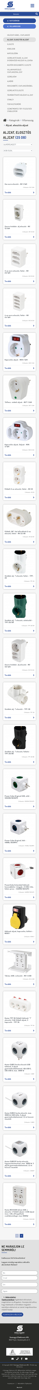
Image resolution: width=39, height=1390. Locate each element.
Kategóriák (13, 21)
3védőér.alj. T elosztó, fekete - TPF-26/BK (17, 753)
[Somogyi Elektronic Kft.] (32, 5)
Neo (19, 1387)
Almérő (10, 81)
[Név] (19, 1273)
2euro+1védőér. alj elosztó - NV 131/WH (17, 666)
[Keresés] (17, 14)
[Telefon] (17, 1359)
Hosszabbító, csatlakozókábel (20, 86)
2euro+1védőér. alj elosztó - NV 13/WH (17, 227)
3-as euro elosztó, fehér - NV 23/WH (17, 272)
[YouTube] (26, 1359)
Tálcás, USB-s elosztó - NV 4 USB (18, 976)
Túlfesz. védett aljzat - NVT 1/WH (18, 402)
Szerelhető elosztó (15, 90)
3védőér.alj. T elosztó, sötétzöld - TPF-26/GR (19, 621)
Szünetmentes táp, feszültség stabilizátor (19, 110)
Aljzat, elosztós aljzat (18, 40)
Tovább (19, 192)
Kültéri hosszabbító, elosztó (19, 65)
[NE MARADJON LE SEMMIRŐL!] (2, 1297)
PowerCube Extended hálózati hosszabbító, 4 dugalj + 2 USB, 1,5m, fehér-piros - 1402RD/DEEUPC (19, 887)
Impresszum (11, 1383)
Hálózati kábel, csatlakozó (18, 35)
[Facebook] (22, 1359)
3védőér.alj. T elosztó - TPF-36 (17, 709)
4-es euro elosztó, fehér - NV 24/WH (17, 316)
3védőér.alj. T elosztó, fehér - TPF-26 (19, 577)
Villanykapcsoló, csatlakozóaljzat (14, 71)
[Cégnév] (19, 1291)
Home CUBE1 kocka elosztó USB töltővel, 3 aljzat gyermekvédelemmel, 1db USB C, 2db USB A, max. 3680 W (18, 1068)
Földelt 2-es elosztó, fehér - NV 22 (19, 489)
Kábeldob (11, 49)
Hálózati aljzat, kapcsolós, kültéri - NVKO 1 (19, 932)
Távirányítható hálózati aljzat (20, 95)
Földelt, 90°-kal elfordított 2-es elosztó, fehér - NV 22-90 (18, 532)
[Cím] (19, 1285)
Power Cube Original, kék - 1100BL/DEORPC (15, 841)
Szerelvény (12, 77)
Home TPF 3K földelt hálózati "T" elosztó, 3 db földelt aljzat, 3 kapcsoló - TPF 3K (18, 1020)
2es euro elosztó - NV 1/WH (16, 184)
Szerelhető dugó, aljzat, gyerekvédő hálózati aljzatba (20, 59)
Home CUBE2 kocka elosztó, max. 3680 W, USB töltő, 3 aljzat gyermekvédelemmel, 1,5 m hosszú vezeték (19, 1116)
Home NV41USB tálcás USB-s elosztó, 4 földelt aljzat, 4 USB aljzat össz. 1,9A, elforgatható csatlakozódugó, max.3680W (19, 1213)
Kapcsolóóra (12, 53)
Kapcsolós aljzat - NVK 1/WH (16, 360)
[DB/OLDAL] (17, 150)
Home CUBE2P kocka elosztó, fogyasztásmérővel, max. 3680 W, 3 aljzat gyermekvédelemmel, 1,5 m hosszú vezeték (19, 1164)
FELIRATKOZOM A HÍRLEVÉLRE (12, 1315)
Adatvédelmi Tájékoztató (25, 1383)
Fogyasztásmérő (14, 104)
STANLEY (10, 100)
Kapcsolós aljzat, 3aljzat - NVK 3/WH (17, 446)
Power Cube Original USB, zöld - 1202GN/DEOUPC (17, 797)
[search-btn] (36, 14)
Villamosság (13, 26)
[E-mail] (19, 1278)
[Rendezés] (17, 144)
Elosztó (10, 44)
